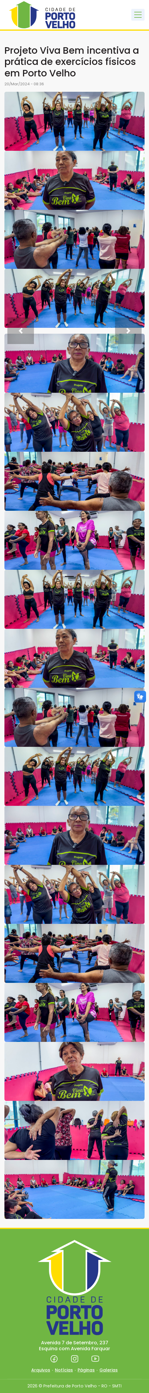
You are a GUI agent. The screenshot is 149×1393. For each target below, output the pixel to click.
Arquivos (40, 1370)
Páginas (86, 1370)
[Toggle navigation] (138, 15)
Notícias (64, 1370)
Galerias (108, 1370)
